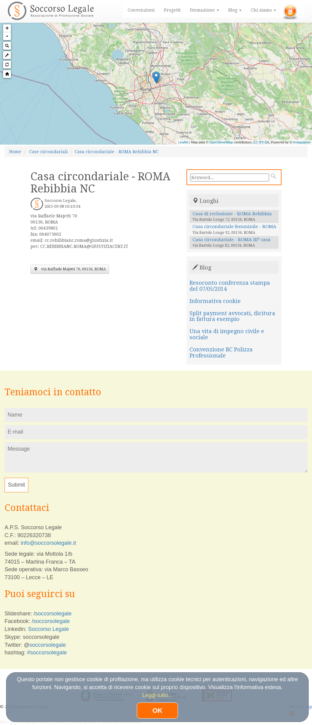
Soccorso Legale (48, 629)
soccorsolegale (53, 614)
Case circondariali (48, 151)
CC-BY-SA (261, 142)
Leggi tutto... (157, 695)
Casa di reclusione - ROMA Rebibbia (232, 213)
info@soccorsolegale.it (48, 543)
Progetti (172, 10)
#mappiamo (301, 142)
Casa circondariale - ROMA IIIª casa (232, 239)
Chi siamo (263, 10)
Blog (235, 10)
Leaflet (183, 142)
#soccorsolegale (47, 652)
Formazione (204, 10)
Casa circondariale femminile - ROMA (234, 226)
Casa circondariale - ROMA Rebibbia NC (117, 151)
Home (15, 151)
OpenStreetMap (221, 142)
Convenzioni (141, 10)
